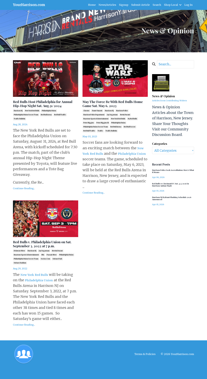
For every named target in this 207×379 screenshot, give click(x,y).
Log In (188, 4)
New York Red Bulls (37, 285)
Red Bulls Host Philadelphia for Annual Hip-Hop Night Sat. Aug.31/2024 (44, 107)
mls (42, 266)
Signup (123, 4)
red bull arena (46, 122)
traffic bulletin (19, 126)
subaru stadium (20, 274)
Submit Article (140, 4)
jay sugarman (112, 117)
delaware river (19, 262)
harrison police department (93, 117)
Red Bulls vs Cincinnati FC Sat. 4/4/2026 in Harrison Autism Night (171, 187)
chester (86, 113)
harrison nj (18, 118)
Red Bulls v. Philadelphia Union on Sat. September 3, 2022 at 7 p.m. (44, 251)
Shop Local (172, 4)
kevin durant (125, 117)
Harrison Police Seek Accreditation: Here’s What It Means (172, 172)
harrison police (122, 113)
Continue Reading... (24, 196)
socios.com (45, 270)
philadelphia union (49, 118)
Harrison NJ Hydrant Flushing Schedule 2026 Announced (169, 201)
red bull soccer (129, 129)
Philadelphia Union (54, 291)
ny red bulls (132, 121)
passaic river (52, 266)
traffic (100, 133)
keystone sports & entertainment (95, 121)
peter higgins (88, 125)
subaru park (57, 270)
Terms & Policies (145, 365)
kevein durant (57, 262)
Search (157, 4)
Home (91, 4)
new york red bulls (32, 118)
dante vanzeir (97, 113)
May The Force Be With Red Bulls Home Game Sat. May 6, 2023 (115, 105)
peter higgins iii (102, 125)
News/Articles (107, 4)
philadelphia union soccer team (26, 122)
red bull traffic (60, 122)
